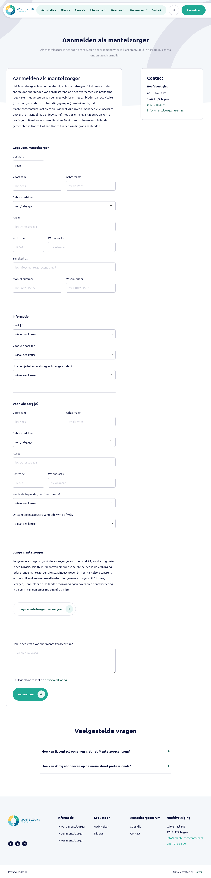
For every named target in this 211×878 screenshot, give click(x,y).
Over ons (117, 10)
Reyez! (199, 871)
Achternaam (74, 176)
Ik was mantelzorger (71, 840)
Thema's (80, 10)
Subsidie (135, 826)
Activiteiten (48, 10)
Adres (16, 217)
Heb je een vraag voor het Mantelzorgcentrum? (43, 643)
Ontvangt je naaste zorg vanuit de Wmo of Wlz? (43, 514)
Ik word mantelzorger (71, 826)
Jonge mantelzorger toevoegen (45, 609)
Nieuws (65, 10)
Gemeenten (137, 10)
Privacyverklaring (17, 871)
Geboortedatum (23, 197)
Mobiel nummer (23, 278)
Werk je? (18, 325)
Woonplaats (56, 238)
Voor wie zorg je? (24, 345)
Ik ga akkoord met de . (42, 680)
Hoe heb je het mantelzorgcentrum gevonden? (42, 366)
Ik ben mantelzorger (71, 833)
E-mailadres (20, 258)
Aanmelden (193, 10)
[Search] (174, 10)
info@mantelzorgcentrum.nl (165, 110)
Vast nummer (74, 278)
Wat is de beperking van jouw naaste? (36, 494)
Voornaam (19, 176)
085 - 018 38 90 (156, 104)
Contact (156, 10)
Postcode (19, 238)
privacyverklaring (56, 679)
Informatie (97, 10)
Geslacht (18, 156)
